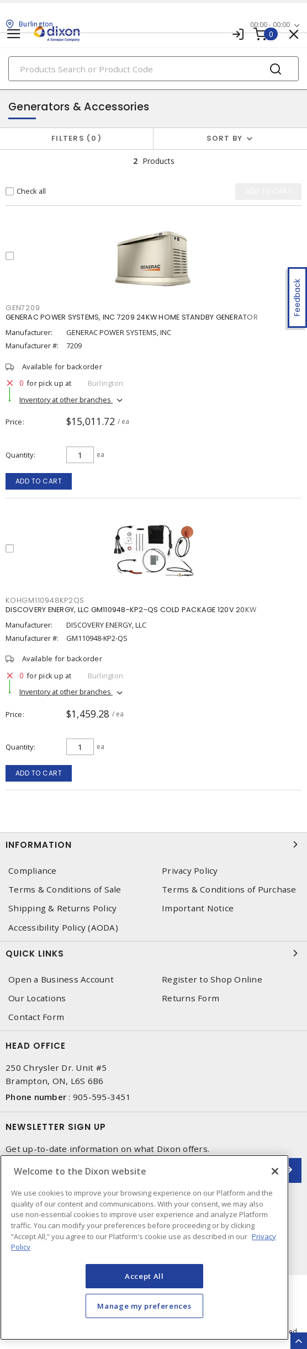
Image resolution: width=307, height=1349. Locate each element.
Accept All (144, 1276)
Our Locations (37, 998)
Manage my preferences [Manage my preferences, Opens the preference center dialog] (144, 1306)
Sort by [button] (225, 138)
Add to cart (38, 481)
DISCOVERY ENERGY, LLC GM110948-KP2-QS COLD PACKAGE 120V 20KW (131, 609)
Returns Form (190, 998)
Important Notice (198, 908)
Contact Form (36, 1017)
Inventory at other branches (66, 400)
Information (153, 844)
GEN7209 (23, 307)
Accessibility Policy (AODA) (63, 927)
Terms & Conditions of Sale (64, 889)
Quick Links (153, 953)
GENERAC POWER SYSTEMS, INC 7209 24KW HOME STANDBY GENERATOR (132, 317)
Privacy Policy (190, 870)
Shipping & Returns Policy (62, 908)
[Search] (153, 68)
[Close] (275, 1171)
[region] (144, 1247)
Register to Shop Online (212, 979)
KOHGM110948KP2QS (45, 600)
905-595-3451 (102, 1096)
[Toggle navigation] (14, 34)
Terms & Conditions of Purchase (229, 889)
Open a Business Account (61, 979)
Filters (76, 138)
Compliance (32, 870)
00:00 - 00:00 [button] (270, 24)
